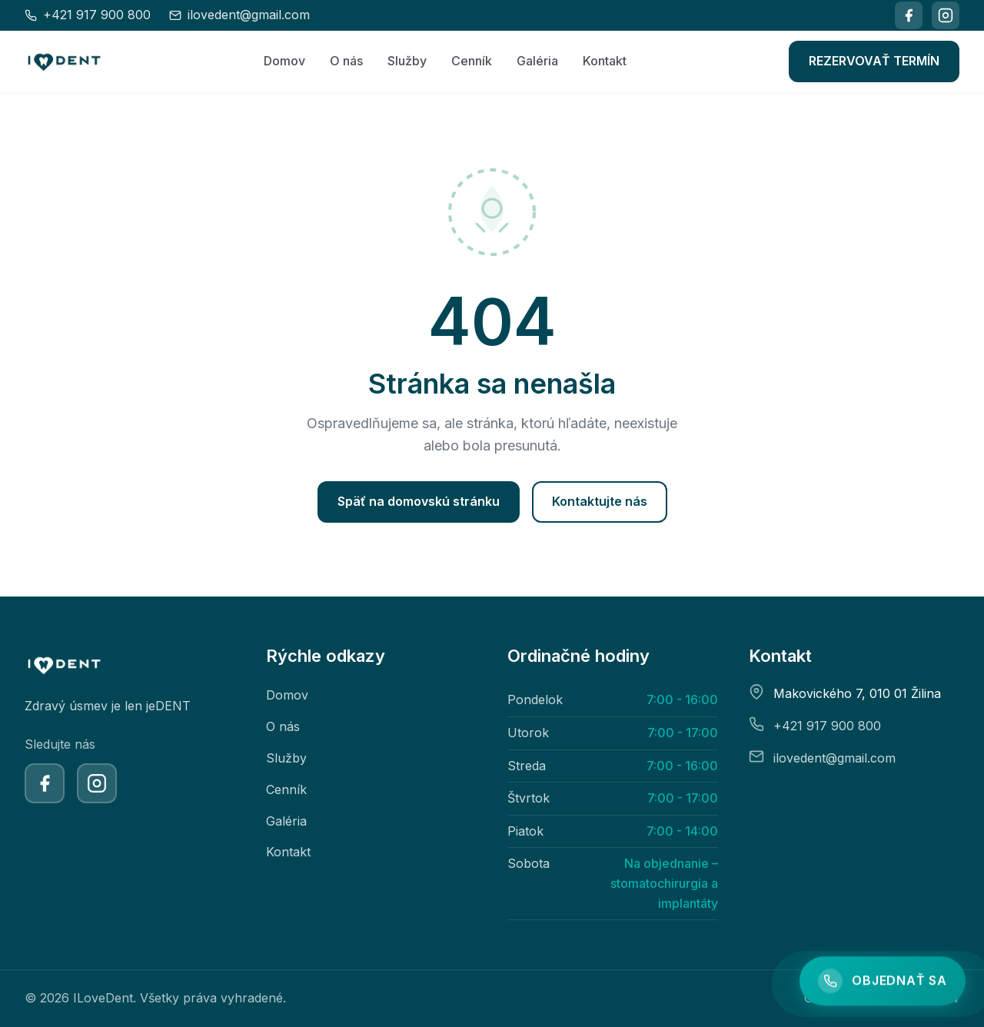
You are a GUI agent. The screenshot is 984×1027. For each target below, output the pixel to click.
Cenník (471, 60)
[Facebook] (908, 15)
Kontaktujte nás (599, 501)
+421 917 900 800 (827, 725)
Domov (284, 60)
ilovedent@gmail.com (834, 758)
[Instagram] (945, 15)
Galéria (537, 60)
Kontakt (605, 60)
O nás (346, 60)
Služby (407, 60)
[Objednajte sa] (883, 981)
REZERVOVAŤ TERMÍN (874, 60)
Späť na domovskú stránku (418, 501)
